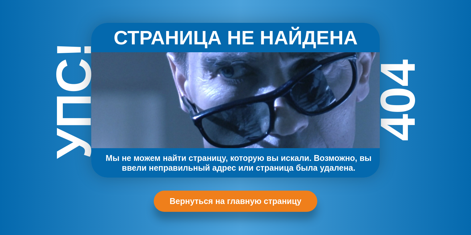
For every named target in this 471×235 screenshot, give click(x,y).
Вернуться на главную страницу (236, 201)
